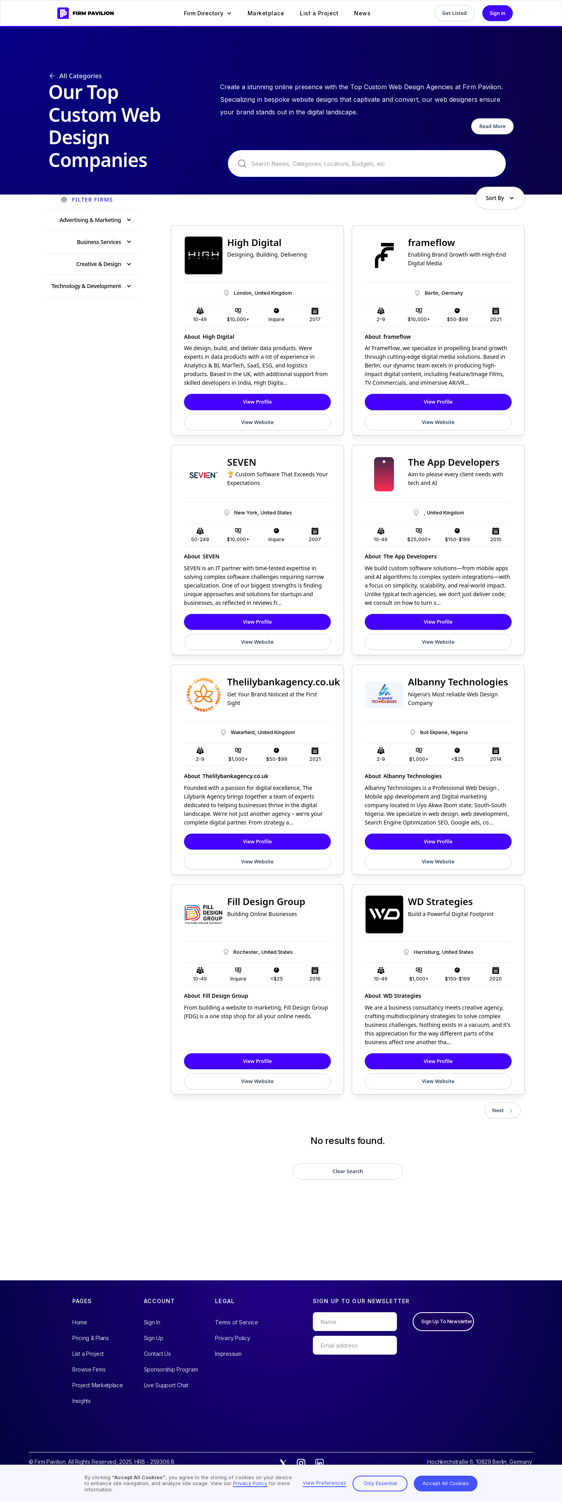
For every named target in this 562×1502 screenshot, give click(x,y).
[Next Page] (503, 1110)
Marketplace (266, 13)
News (362, 13)
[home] (82, 13)
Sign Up (153, 1338)
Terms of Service (236, 1322)
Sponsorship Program (171, 1369)
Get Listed (454, 13)
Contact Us (157, 1353)
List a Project (319, 13)
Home (79, 1322)
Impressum (228, 1353)
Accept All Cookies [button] (445, 1483)
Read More (492, 126)
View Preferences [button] (324, 1483)
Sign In (152, 1322)
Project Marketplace (97, 1385)
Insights (81, 1400)
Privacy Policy (232, 1338)
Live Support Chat (166, 1385)
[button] (208, 13)
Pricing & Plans (90, 1338)
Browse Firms (89, 1369)
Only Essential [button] (380, 1483)
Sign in (497, 13)
